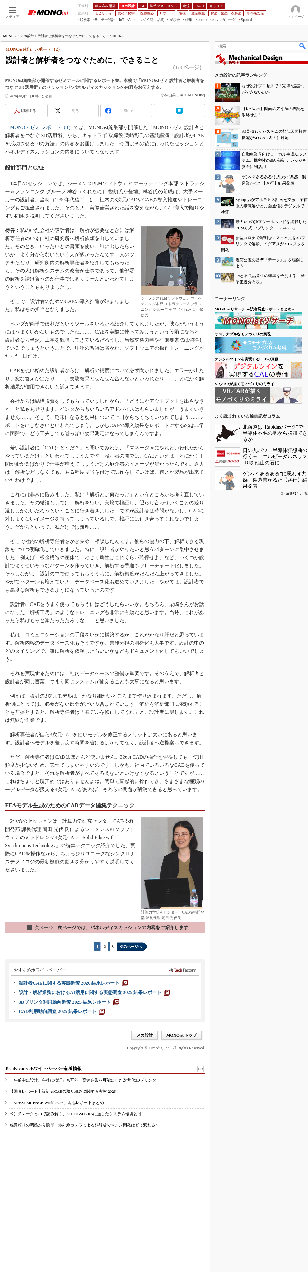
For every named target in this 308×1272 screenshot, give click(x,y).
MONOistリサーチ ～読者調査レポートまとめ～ (255, 309)
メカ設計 (27, 36)
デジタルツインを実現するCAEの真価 (246, 359)
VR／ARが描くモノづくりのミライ (244, 384)
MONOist (10, 36)
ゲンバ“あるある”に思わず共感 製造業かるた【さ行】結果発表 (275, 480)
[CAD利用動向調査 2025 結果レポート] (62, 1011)
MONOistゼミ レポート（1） (41, 127)
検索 (302, 45)
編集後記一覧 (297, 493)
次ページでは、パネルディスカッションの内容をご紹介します (107, 927)
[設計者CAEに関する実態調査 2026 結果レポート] (73, 983)
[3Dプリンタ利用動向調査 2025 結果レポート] (69, 1002)
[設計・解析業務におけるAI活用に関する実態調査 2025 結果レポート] (94, 992)
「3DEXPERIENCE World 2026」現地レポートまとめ (57, 1102)
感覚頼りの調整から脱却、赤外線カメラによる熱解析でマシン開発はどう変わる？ (84, 1125)
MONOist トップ (181, 1035)
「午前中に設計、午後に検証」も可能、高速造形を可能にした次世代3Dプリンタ (83, 1080)
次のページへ (130, 946)
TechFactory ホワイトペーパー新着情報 (43, 1068)
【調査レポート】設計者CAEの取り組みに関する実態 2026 (63, 1091)
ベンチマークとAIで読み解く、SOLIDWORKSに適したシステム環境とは (76, 1113)
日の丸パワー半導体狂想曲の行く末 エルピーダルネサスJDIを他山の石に (275, 456)
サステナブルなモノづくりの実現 (243, 334)
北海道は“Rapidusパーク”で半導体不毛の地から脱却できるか (275, 433)
